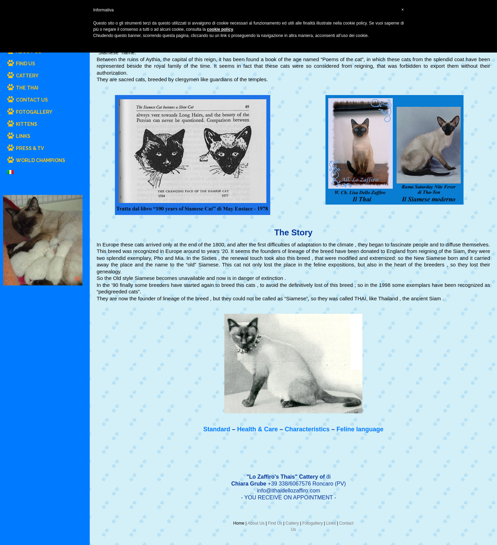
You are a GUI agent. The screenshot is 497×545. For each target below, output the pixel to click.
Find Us (275, 523)
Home (238, 523)
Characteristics (307, 429)
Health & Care (257, 429)
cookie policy (220, 29)
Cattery (292, 523)
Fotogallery (312, 523)
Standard (216, 429)
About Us (255, 523)
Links (331, 523)
